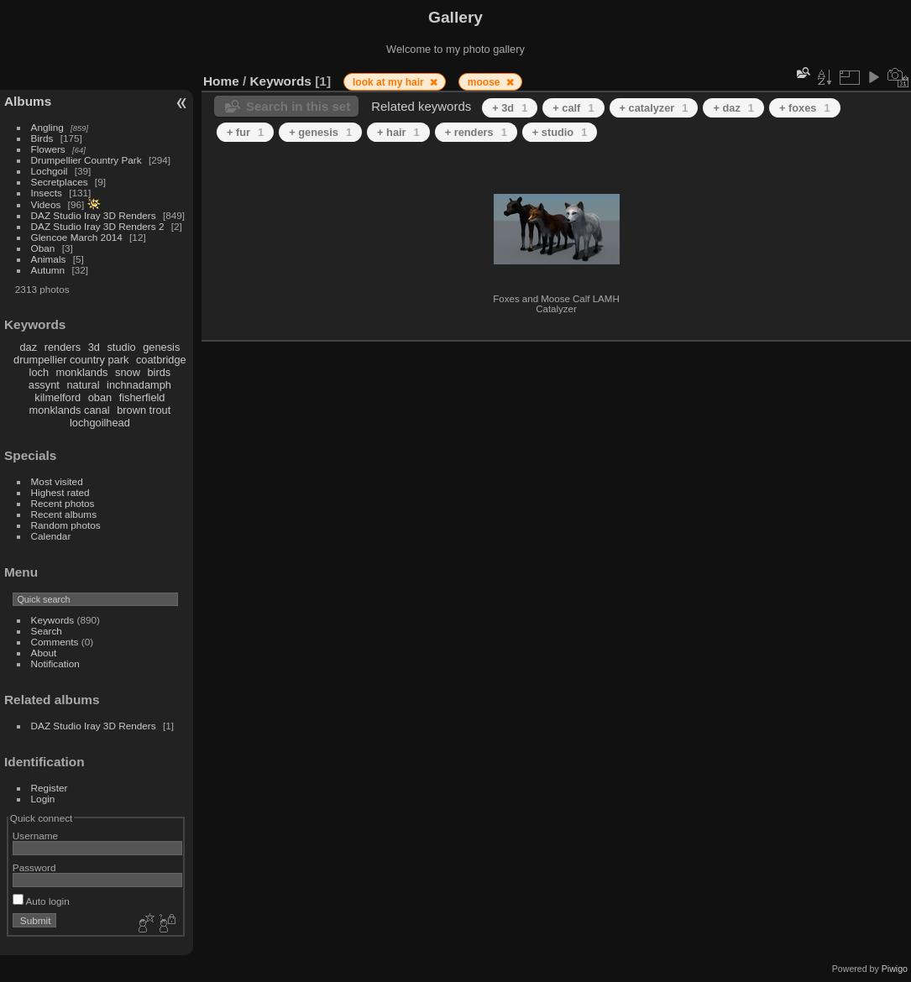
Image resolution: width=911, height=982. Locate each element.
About (44, 652)
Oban (43, 248)
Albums (27, 101)
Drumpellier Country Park (86, 159)
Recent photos (63, 503)
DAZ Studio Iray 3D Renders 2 (98, 226)
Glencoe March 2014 (77, 237)
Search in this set (298, 106)
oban (100, 397)
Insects (46, 192)
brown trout (143, 410)
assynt (44, 385)
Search (46, 630)
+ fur (245, 132)
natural (82, 385)
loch (39, 372)
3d (94, 347)
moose (485, 82)
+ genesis (320, 132)
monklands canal (69, 410)
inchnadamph (139, 385)
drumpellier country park (70, 359)
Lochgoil (49, 170)
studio (121, 347)
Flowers (48, 149)
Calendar (51, 535)
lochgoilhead (100, 422)
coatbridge (161, 359)
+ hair (398, 132)
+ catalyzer (654, 108)
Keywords (53, 619)
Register (49, 787)
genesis (161, 347)
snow (127, 372)
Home (221, 81)
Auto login (41, 901)
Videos (46, 204)
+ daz (733, 108)
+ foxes (804, 108)
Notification (55, 663)
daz (29, 347)
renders (63, 347)
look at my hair (390, 82)
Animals (48, 258)
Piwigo (895, 969)
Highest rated (60, 492)
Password (34, 867)
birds (158, 372)
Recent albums (64, 514)
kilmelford (57, 397)
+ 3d (509, 108)
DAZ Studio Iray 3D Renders (93, 215)
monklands (82, 372)
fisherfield (142, 397)
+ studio (560, 132)
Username (35, 835)
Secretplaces (59, 181)
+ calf (573, 108)
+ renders (476, 132)
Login (43, 798)
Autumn (48, 269)
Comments (55, 641)
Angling (47, 127)
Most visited (57, 481)
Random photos (66, 525)
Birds (42, 138)
